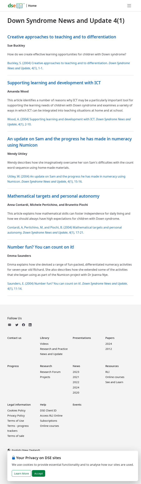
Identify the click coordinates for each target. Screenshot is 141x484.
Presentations (82, 338)
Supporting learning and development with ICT (54, 83)
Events (77, 404)
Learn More (21, 473)
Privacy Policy (16, 415)
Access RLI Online (51, 415)
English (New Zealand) (24, 450)
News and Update (51, 354)
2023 (76, 372)
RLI (107, 372)
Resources (112, 366)
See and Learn (114, 382)
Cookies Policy (16, 410)
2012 (108, 349)
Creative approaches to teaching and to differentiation (61, 37)
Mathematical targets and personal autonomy (53, 196)
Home (32, 6)
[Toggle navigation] (129, 6)
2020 (76, 392)
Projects (45, 377)
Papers (109, 338)
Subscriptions (48, 420)
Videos (44, 343)
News (76, 366)
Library (44, 338)
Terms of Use (15, 420)
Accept (38, 473)
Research (46, 366)
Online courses (114, 377)
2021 (76, 377)
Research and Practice (54, 349)
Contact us (14, 338)
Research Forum (50, 372)
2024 (108, 343)
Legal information (19, 404)
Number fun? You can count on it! (40, 247)
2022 (76, 382)
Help (43, 404)
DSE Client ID (48, 410)
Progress (13, 366)
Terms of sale (15, 436)
